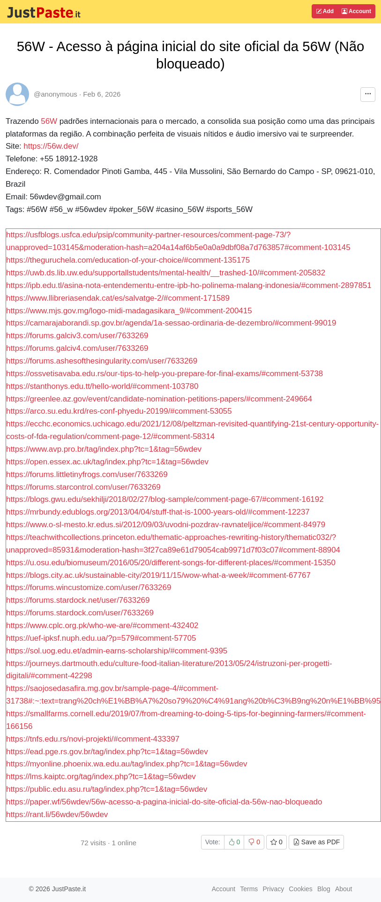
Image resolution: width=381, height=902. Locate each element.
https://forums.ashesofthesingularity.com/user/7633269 (101, 360)
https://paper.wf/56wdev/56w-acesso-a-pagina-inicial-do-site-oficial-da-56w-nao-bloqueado (164, 801)
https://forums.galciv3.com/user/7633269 (77, 335)
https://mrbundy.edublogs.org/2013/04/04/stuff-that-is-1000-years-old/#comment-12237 (158, 512)
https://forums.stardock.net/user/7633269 (77, 600)
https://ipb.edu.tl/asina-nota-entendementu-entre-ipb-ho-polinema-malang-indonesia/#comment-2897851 (189, 285)
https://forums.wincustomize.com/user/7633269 (88, 587)
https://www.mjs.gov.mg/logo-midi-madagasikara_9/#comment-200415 (129, 310)
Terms (249, 889)
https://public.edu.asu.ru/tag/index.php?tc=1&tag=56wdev (106, 789)
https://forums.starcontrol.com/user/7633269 (83, 487)
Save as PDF (316, 842)
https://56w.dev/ (50, 146)
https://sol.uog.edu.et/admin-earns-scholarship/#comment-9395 (116, 650)
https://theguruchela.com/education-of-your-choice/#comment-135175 (128, 260)
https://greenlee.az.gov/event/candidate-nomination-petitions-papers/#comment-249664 (159, 398)
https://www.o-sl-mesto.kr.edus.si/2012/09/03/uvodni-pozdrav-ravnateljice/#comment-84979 (165, 524)
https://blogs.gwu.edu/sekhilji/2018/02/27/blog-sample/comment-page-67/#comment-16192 (165, 499)
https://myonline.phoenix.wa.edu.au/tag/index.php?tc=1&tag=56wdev (126, 763)
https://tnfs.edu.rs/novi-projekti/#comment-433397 (92, 739)
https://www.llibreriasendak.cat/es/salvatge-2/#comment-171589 (118, 298)
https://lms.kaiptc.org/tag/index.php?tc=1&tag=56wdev (101, 776)
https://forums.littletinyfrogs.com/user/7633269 (87, 474)
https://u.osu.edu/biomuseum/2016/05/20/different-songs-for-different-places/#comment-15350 (171, 562)
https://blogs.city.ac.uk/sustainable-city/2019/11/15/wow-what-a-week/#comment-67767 (158, 575)
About (343, 889)
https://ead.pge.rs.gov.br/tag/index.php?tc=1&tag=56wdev (107, 751)
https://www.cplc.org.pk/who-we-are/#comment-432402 (102, 625)
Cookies (301, 889)
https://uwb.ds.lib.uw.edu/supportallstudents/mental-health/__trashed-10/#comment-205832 (165, 272)
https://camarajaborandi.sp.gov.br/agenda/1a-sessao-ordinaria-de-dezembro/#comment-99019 (171, 322)
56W (49, 121)
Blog (323, 889)
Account (356, 11)
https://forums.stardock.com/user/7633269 (80, 612)
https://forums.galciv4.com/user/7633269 (77, 348)
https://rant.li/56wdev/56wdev (57, 814)
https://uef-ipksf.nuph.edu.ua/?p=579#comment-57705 (101, 638)
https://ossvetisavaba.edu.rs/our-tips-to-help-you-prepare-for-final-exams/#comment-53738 (164, 373)
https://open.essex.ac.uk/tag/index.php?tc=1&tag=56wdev (107, 461)
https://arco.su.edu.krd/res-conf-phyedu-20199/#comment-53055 (119, 411)
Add (325, 11)
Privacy (273, 889)
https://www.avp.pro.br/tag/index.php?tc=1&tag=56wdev (104, 449)
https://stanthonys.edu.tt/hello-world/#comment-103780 (102, 386)
